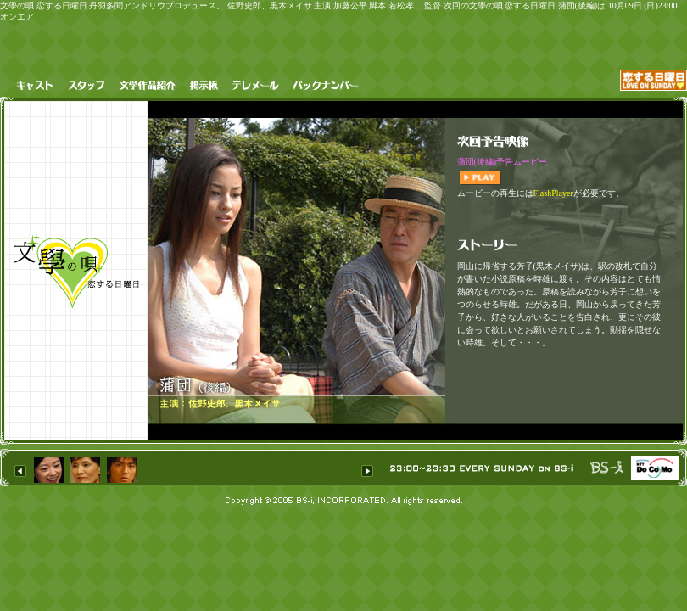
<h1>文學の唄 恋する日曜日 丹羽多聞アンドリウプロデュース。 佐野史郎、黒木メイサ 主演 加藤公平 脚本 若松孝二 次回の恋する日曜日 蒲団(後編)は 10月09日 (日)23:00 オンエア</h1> (564, 270)
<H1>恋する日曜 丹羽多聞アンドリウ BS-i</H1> (194, 468)
